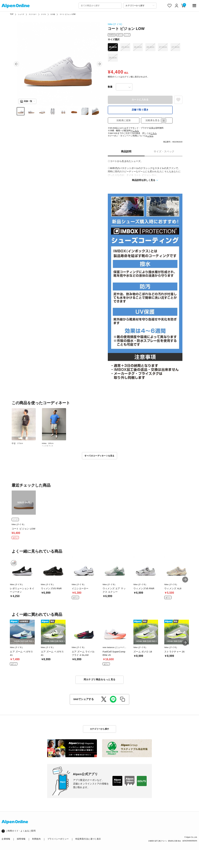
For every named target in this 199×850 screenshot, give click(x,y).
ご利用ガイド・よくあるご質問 (20, 831)
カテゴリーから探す (99, 729)
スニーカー (33, 14)
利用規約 (36, 839)
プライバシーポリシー (58, 839)
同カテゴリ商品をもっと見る (100, 679)
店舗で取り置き (140, 109)
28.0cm (113, 57)
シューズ (21, 14)
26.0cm (138, 47)
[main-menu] (194, 6)
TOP (11, 14)
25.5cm (125, 47)
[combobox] (100, 5)
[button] (16, 64)
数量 (110, 87)
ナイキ (43, 14)
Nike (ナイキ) (115, 24)
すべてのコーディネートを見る (99, 455)
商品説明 (126, 151)
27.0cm (163, 47)
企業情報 (6, 839)
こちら (136, 130)
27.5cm (175, 47)
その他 (52, 14)
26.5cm (150, 47)
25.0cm (113, 47)
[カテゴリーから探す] (140, 5)
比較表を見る (156, 120)
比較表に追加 (124, 120)
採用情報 (21, 839)
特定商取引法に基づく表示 (88, 839)
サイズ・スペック (164, 151)
